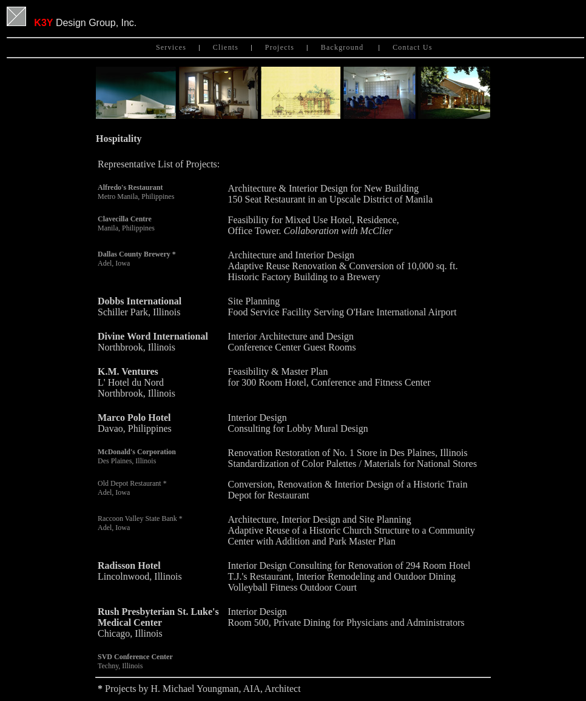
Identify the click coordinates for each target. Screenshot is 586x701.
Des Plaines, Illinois (137, 456)
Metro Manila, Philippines (136, 192)
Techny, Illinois (135, 661)
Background (343, 47)
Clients (225, 47)
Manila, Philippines (126, 223)
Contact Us (413, 47)
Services (171, 47)
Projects (279, 47)
